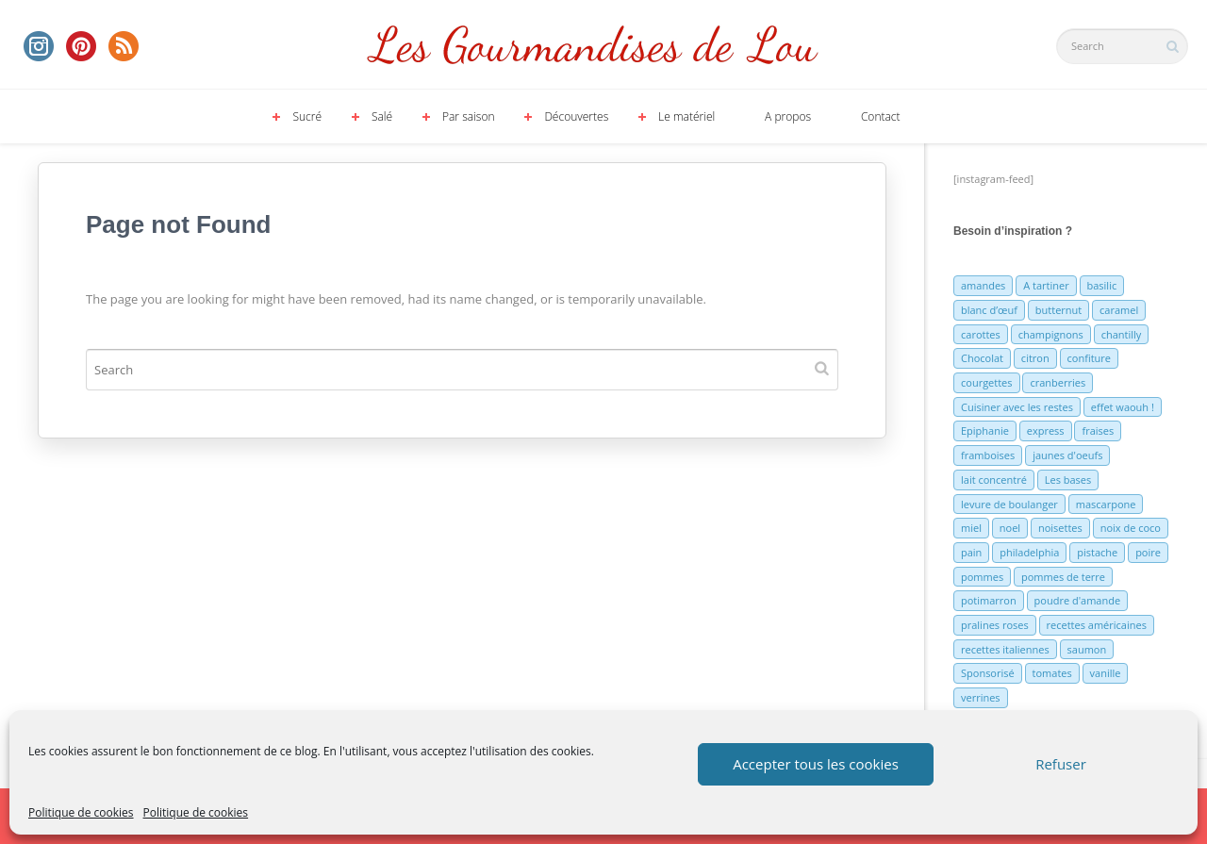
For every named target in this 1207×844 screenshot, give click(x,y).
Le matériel (686, 116)
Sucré (307, 116)
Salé (382, 116)
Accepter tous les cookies (816, 763)
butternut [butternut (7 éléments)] (1058, 310)
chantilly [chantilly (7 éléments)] (1121, 334)
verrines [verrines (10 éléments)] (980, 697)
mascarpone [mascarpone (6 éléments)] (1106, 504)
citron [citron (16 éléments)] (1035, 358)
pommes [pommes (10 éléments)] (982, 577)
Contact (881, 116)
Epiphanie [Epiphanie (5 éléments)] (985, 430)
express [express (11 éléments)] (1046, 430)
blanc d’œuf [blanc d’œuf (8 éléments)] (989, 310)
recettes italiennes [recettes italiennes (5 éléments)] (1005, 649)
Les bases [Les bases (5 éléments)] (1068, 479)
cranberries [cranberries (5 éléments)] (1057, 382)
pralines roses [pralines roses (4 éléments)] (995, 625)
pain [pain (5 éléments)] (971, 552)
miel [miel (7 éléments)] (971, 528)
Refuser (1060, 763)
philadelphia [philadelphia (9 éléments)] (1029, 552)
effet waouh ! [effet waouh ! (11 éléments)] (1122, 407)
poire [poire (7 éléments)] (1148, 552)
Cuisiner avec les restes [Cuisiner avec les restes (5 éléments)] (1017, 407)
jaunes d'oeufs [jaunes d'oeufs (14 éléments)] (1067, 455)
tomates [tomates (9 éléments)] (1052, 673)
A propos (788, 116)
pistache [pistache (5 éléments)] (1097, 552)
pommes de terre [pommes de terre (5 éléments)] (1063, 577)
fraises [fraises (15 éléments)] (1098, 430)
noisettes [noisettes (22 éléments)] (1060, 528)
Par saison (468, 116)
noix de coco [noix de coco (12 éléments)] (1130, 528)
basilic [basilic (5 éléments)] (1102, 285)
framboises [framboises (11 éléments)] (988, 455)
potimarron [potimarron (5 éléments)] (989, 600)
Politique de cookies (81, 812)
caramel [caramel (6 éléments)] (1119, 310)
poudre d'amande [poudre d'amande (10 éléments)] (1077, 600)
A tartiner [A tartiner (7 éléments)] (1045, 285)
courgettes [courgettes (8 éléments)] (987, 382)
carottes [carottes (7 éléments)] (980, 334)
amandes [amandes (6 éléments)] (983, 285)
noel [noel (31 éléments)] (1010, 528)
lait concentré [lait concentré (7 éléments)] (994, 479)
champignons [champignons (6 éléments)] (1050, 334)
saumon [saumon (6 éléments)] (1087, 649)
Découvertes (576, 116)
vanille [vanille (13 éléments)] (1105, 673)
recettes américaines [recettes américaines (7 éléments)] (1097, 625)
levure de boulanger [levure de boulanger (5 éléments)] (1009, 504)
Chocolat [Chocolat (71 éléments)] (982, 358)
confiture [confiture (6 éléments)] (1089, 358)
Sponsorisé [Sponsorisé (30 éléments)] (988, 673)
